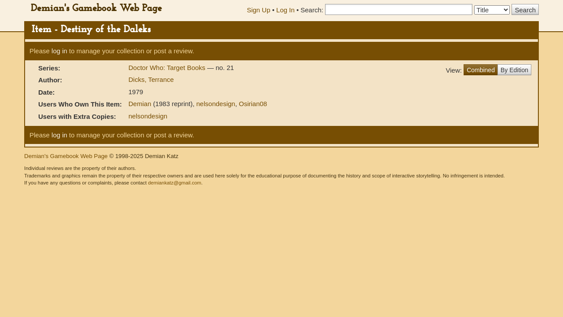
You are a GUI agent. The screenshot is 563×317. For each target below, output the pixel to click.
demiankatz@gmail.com (174, 182)
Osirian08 (253, 103)
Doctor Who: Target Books (167, 67)
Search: (311, 10)
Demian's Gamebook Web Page (96, 9)
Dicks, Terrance (151, 79)
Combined (481, 70)
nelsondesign (215, 103)
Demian (139, 103)
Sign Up (258, 10)
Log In (285, 10)
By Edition (514, 70)
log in (59, 51)
